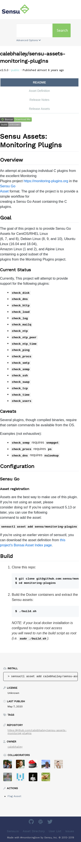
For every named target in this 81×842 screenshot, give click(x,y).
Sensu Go (7, 186)
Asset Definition (39, 90)
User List (55, 831)
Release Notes (39, 99)
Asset (4, 191)
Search (62, 30)
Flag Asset (14, 796)
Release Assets (39, 108)
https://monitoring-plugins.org (46, 181)
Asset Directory (34, 831)
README (39, 82)
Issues (69, 831)
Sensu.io (13, 831)
